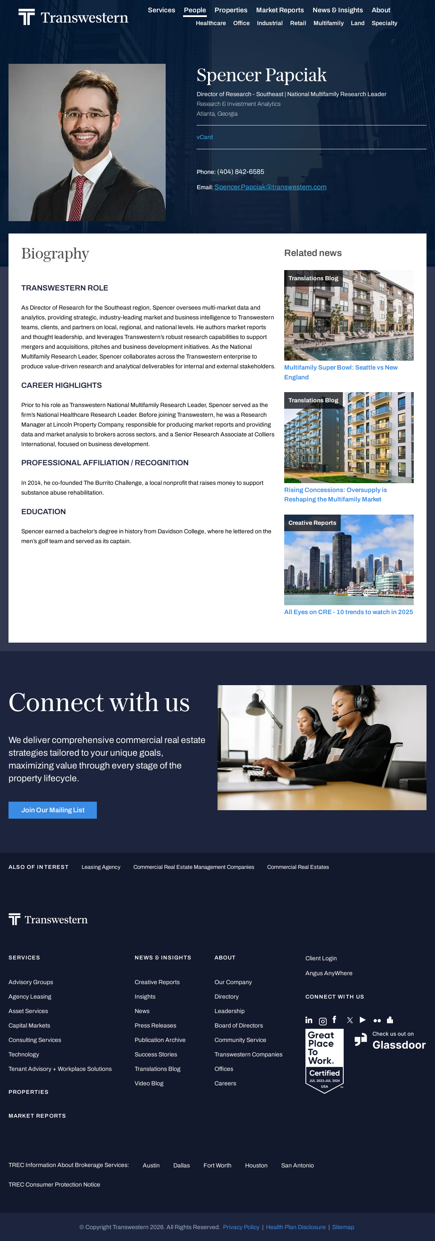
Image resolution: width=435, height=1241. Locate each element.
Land (367, 23)
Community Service (240, 1040)
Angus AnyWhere (329, 973)
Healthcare (221, 23)
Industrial (280, 23)
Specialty (394, 23)
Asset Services (28, 1011)
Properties (240, 10)
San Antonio (297, 1165)
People (205, 10)
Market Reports (290, 10)
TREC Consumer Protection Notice (54, 1184)
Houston (256, 1165)
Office (251, 23)
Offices (224, 1069)
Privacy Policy (241, 1227)
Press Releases (155, 1025)
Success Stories (156, 1054)
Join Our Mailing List (53, 810)
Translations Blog (158, 1069)
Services (171, 10)
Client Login (321, 958)
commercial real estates (298, 867)
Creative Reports (157, 982)
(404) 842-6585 (240, 171)
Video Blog (149, 1083)
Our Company (233, 982)
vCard (205, 137)
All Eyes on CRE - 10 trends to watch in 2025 (348, 612)
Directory (227, 996)
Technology (23, 1054)
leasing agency (101, 867)
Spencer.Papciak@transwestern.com (271, 187)
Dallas (181, 1165)
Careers (225, 1083)
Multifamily (338, 23)
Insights (145, 996)
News (142, 1011)
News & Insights (347, 10)
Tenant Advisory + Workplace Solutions (60, 1069)
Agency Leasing (29, 996)
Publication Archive (160, 1040)
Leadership (230, 1011)
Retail (308, 23)
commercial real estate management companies (193, 867)
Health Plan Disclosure (296, 1227)
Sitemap (343, 1227)
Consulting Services (34, 1040)
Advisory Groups (30, 982)
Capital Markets (29, 1025)
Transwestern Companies (248, 1054)
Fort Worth (217, 1165)
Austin (151, 1165)
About (390, 10)
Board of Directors (239, 1025)
